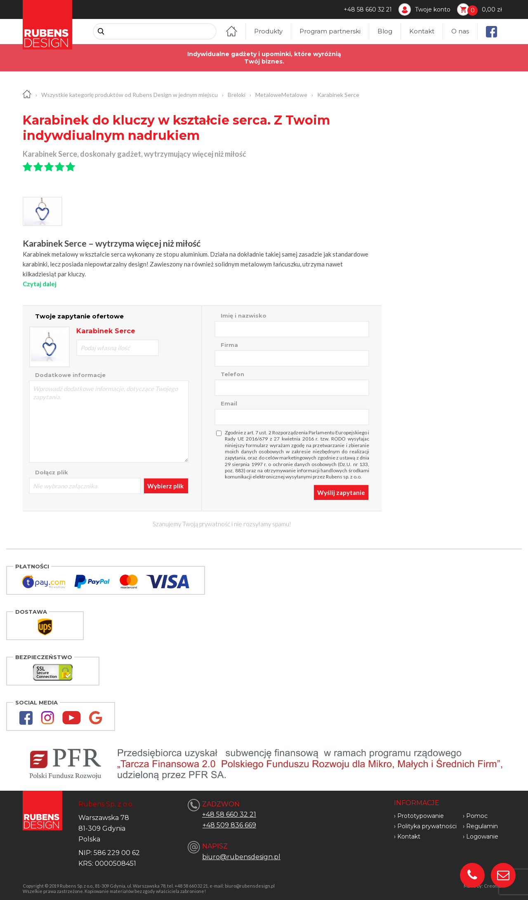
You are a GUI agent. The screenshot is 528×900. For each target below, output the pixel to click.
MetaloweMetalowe (281, 94)
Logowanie (482, 836)
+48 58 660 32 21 (368, 9)
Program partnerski (330, 31)
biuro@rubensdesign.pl (241, 857)
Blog (384, 31)
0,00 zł (492, 9)
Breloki (236, 94)
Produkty (268, 31)
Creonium (494, 885)
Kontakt (421, 31)
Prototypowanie (420, 816)
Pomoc (477, 816)
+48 (210, 825)
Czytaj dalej (40, 283)
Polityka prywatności (427, 826)
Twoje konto (432, 9)
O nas (460, 31)
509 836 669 (236, 825)
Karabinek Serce (338, 94)
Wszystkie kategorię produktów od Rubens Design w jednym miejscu (129, 94)
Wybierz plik (165, 486)
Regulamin (482, 826)
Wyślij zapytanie (341, 492)
